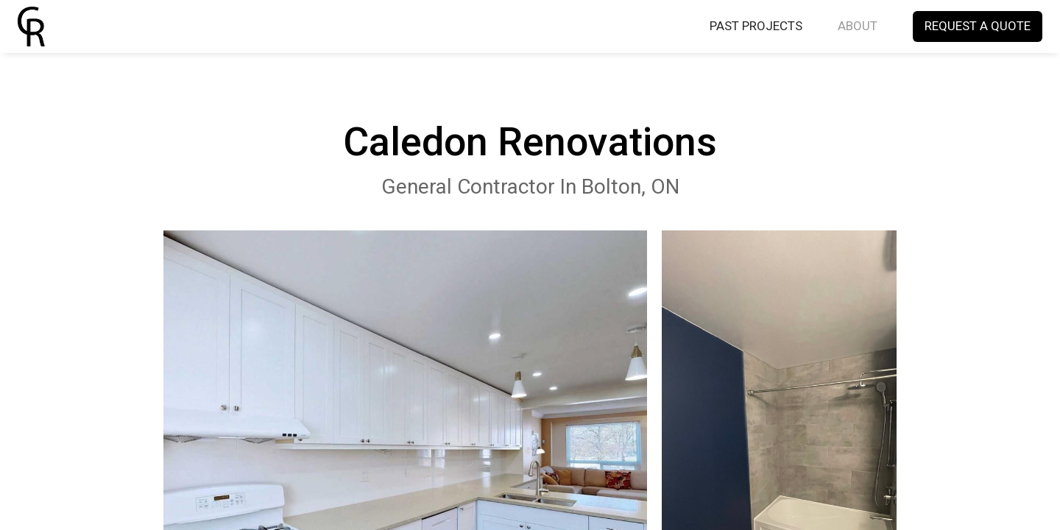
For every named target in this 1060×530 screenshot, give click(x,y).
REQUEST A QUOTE (977, 26)
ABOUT (857, 26)
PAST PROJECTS (756, 26)
